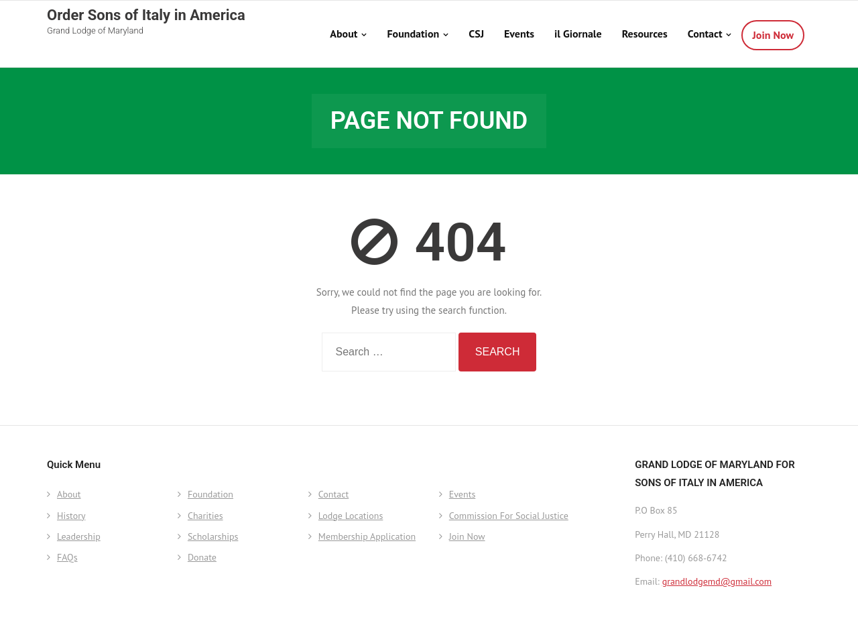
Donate (202, 557)
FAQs (67, 557)
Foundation (210, 494)
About (69, 494)
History (71, 516)
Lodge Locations (350, 516)
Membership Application (367, 536)
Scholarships (213, 536)
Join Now (467, 536)
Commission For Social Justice (508, 516)
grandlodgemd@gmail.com (717, 581)
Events (462, 494)
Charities (205, 516)
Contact (333, 494)
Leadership (79, 536)
